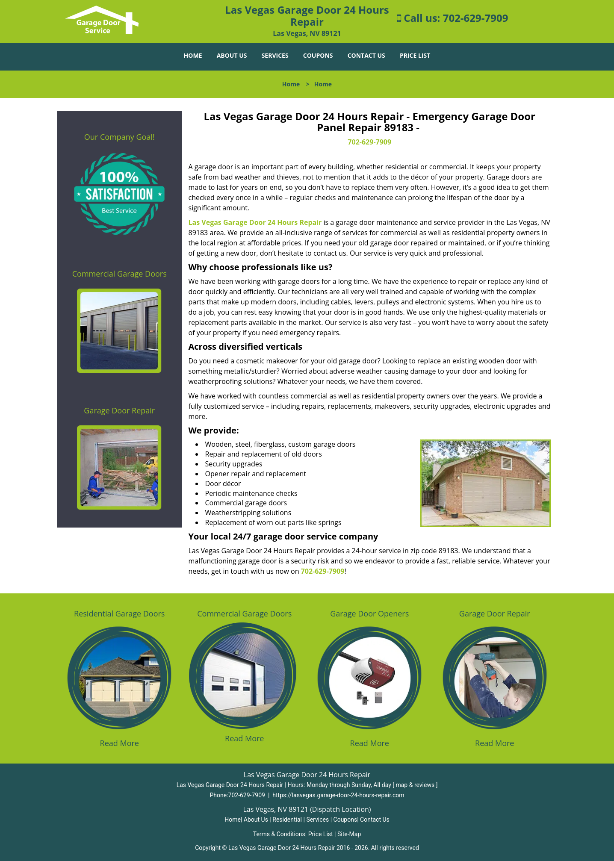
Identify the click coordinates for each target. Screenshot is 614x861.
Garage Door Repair (119, 410)
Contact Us (366, 55)
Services (275, 55)
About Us (232, 55)
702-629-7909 (475, 18)
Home (193, 55)
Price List (415, 55)
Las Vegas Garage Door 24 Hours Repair (255, 222)
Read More (119, 743)
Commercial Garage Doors (119, 273)
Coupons (318, 55)
